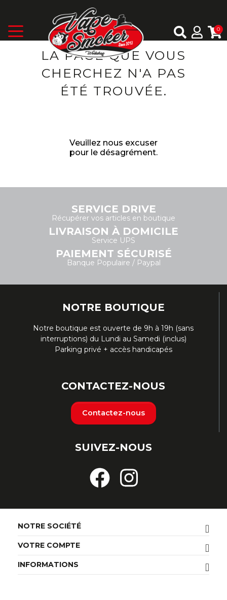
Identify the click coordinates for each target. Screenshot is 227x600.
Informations (48, 564)
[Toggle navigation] (25, 33)
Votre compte (49, 545)
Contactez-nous (113, 412)
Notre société (49, 526)
